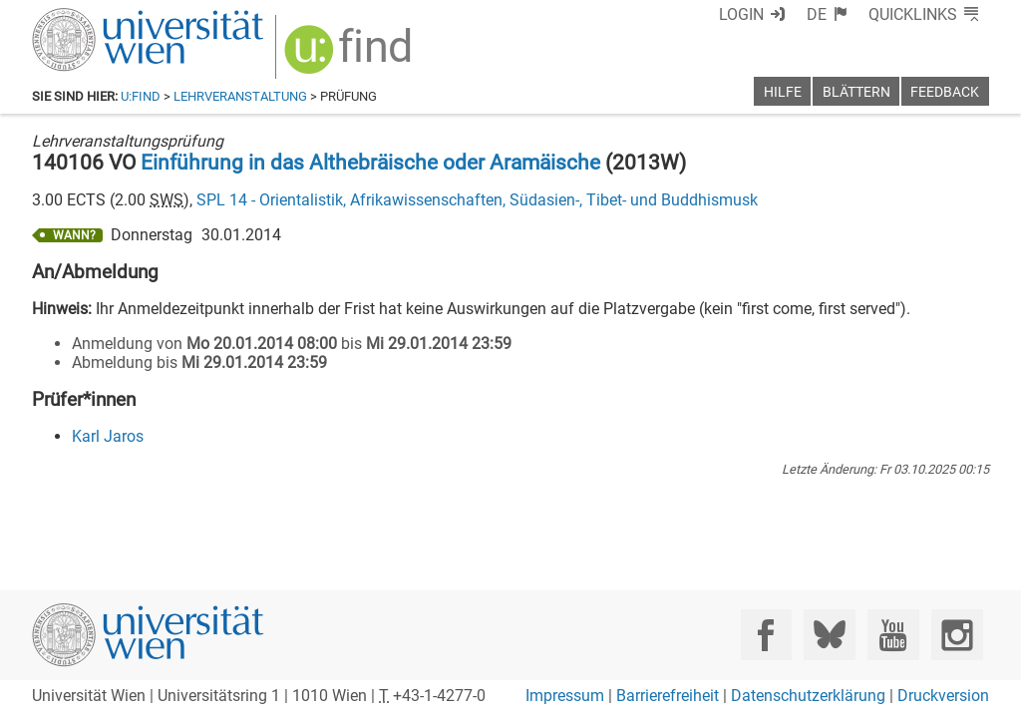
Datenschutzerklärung (808, 695)
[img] (350, 56)
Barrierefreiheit (667, 695)
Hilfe (783, 92)
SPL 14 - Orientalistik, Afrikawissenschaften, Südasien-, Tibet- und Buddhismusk (477, 199)
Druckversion (943, 695)
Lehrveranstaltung (240, 96)
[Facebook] (766, 634)
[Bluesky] (829, 634)
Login (741, 14)
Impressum (564, 695)
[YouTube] (892, 634)
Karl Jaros (108, 436)
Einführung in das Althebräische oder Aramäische (370, 163)
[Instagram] (956, 634)
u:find (141, 96)
